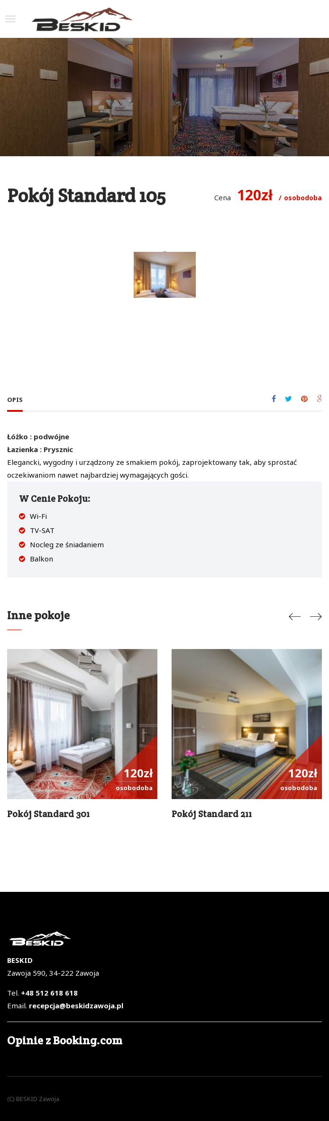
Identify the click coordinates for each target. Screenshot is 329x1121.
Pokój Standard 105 (86, 195)
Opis (15, 399)
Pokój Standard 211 (212, 813)
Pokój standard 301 (48, 813)
